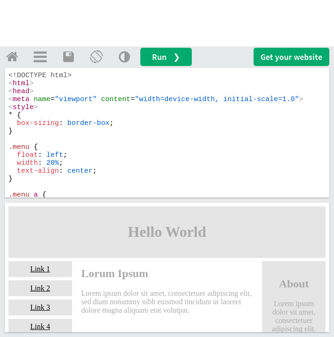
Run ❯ (166, 56)
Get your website (291, 56)
